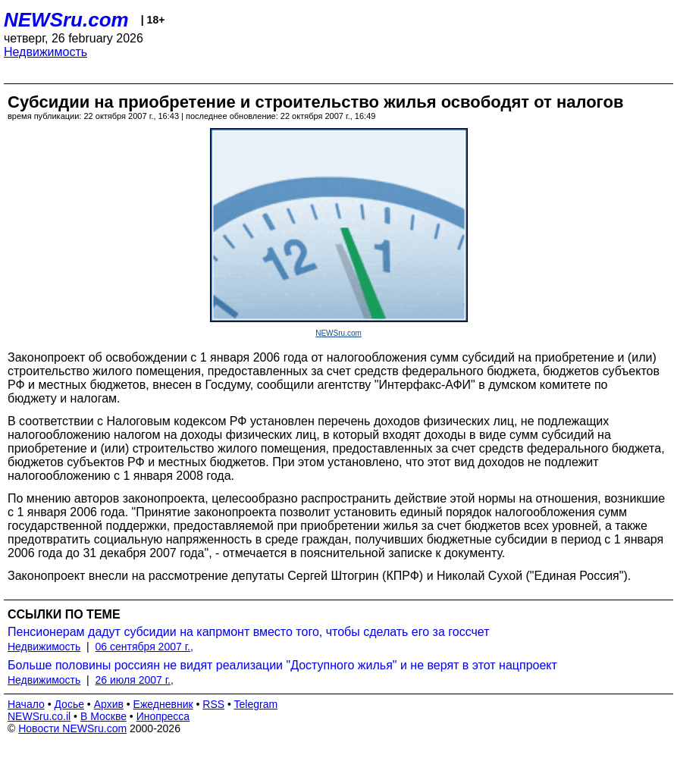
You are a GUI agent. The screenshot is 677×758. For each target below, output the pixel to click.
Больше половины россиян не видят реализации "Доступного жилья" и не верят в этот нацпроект (282, 665)
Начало (26, 704)
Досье (69, 704)
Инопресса (163, 716)
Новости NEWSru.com (72, 728)
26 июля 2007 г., (135, 680)
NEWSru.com (66, 19)
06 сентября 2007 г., (144, 647)
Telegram (256, 704)
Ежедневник (163, 704)
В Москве (103, 716)
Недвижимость (45, 51)
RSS (213, 704)
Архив (109, 704)
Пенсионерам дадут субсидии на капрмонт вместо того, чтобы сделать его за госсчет (249, 631)
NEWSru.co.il (39, 716)
